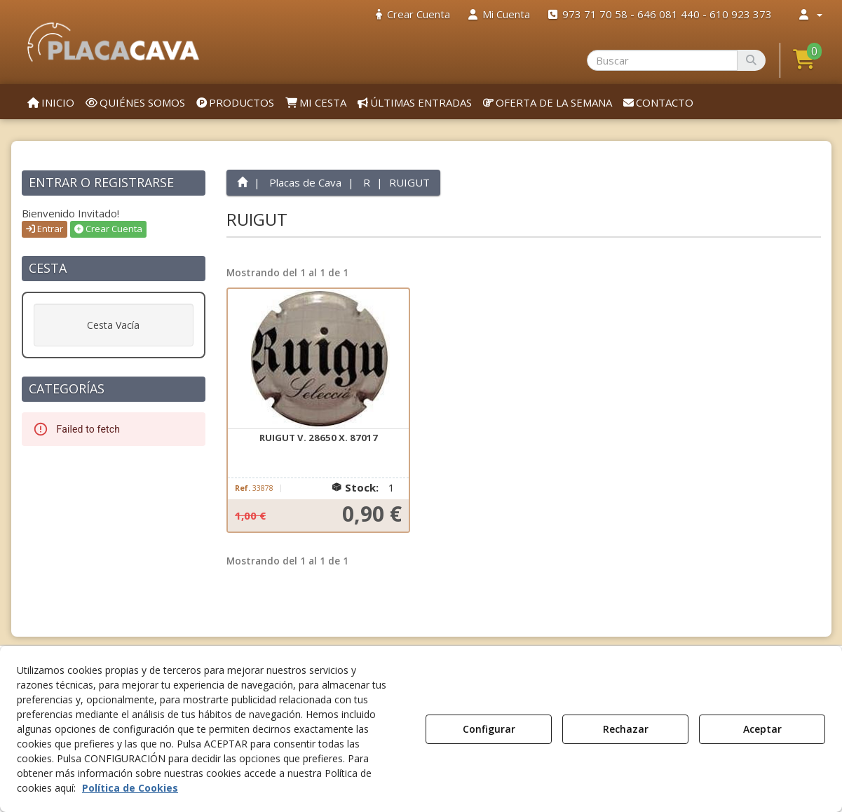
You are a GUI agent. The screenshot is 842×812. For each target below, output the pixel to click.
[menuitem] (413, 14)
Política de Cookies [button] (130, 787)
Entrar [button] (44, 228)
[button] (114, 42)
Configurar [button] (489, 729)
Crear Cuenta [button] (108, 228)
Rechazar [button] (626, 729)
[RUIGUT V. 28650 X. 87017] (318, 359)
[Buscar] (751, 60)
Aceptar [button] (762, 729)
